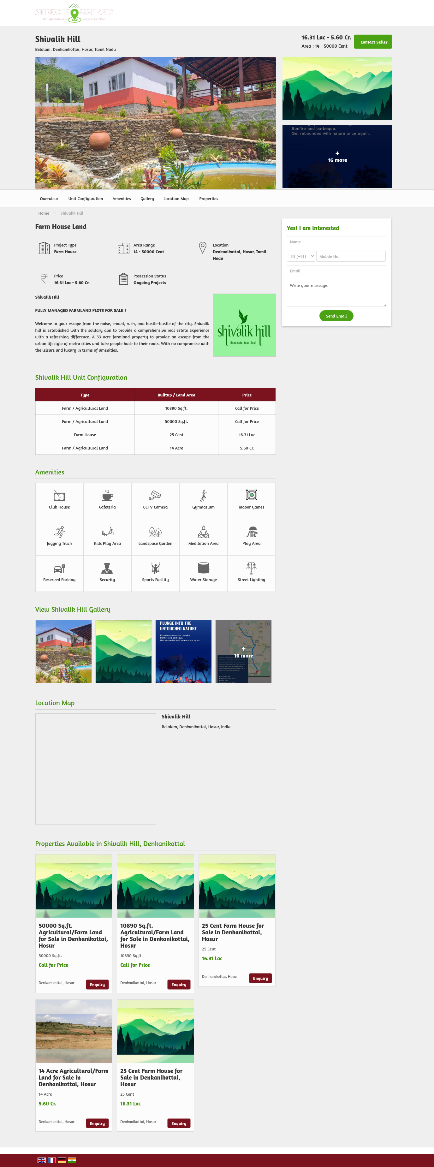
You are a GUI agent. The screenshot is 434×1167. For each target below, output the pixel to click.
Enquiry (97, 984)
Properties (208, 198)
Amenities (121, 198)
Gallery (147, 198)
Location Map (175, 198)
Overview (49, 198)
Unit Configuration (85, 198)
